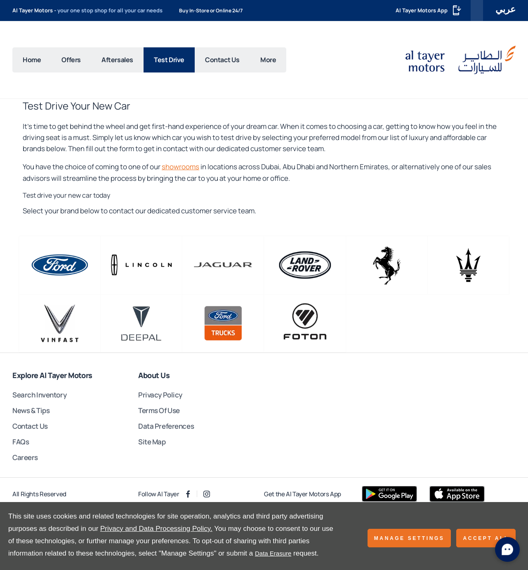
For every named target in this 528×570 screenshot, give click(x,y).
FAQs (20, 441)
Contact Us (30, 426)
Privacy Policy (160, 394)
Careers (25, 457)
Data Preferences (166, 426)
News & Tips (31, 410)
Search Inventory (39, 394)
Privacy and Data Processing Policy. (156, 529)
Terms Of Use (159, 410)
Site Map (152, 441)
